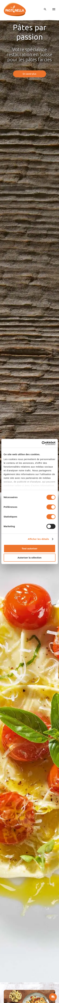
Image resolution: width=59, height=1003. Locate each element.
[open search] (45, 9)
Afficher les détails (38, 539)
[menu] (53, 9)
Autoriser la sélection (29, 557)
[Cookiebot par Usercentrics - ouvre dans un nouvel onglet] (42, 443)
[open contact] (53, 997)
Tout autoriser (29, 548)
